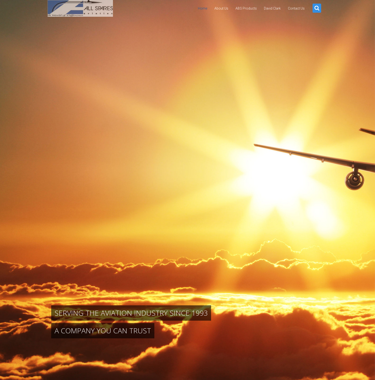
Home (202, 8)
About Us (221, 8)
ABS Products (246, 8)
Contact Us (296, 8)
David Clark (272, 8)
